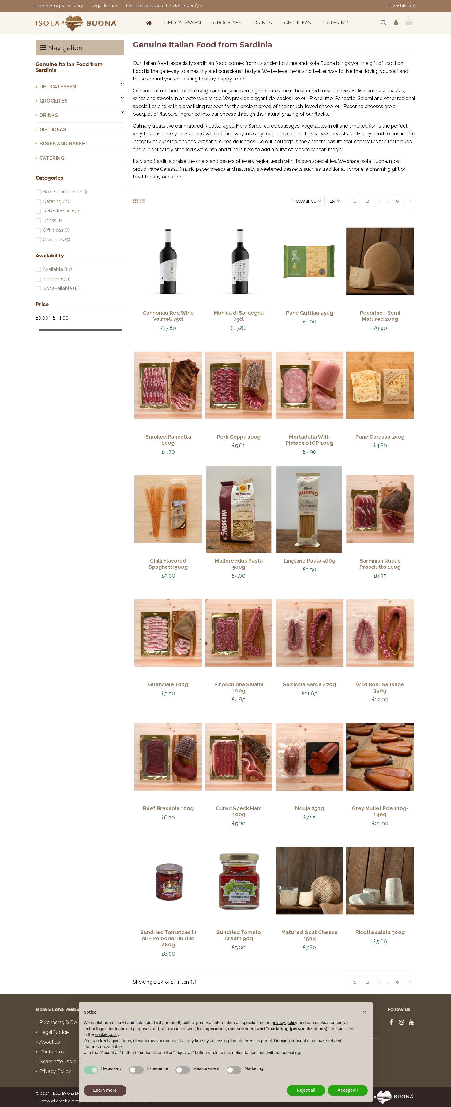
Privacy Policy (55, 1071)
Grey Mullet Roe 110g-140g (380, 811)
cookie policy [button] (107, 1034)
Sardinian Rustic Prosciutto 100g (379, 564)
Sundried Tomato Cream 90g (238, 935)
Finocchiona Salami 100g (238, 687)
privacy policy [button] (284, 1022)
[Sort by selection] (306, 201)
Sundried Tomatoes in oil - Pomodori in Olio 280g (168, 938)
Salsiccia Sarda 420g (309, 684)
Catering (51, 158)
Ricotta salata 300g (380, 932)
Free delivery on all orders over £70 (164, 6)
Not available (61, 288)
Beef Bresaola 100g (168, 808)
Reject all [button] (306, 1090)
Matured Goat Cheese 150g (309, 935)
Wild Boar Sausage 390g (380, 687)
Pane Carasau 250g (379, 437)
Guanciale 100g (168, 684)
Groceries (53, 101)
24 (335, 201)
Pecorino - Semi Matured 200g (380, 316)
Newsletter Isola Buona (65, 1061)
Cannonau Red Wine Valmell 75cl (168, 316)
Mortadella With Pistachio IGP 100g (309, 440)
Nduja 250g (309, 808)
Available (58, 269)
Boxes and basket (63, 144)
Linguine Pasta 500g (309, 561)
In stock (56, 279)
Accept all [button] (347, 1090)
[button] (365, 1012)
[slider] (38, 329)
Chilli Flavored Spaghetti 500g (168, 564)
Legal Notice (105, 6)
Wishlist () (400, 6)
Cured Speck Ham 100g (239, 811)
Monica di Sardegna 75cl (239, 316)
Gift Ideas (52, 130)
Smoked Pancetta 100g (168, 440)
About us (49, 1042)
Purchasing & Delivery (60, 6)
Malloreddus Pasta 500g (239, 564)
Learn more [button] (105, 1090)
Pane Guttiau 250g (309, 313)
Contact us (51, 1052)
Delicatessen (57, 87)
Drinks (48, 115)
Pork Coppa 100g (239, 437)
